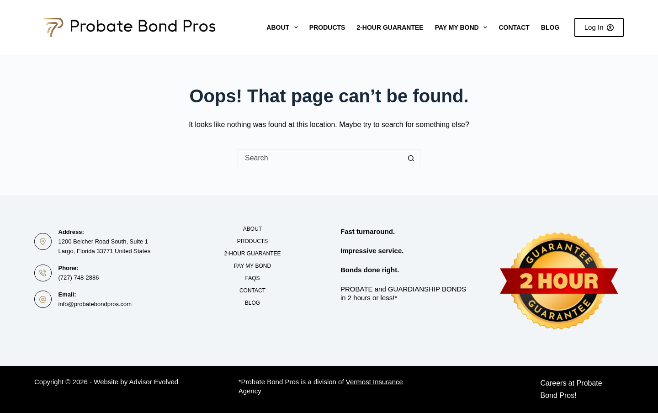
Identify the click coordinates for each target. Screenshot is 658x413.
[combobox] (320, 158)
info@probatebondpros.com (95, 304)
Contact (514, 27)
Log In (599, 27)
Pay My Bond (463, 27)
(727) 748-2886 (78, 277)
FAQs (252, 278)
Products (327, 27)
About (284, 27)
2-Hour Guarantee (389, 27)
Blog (550, 27)
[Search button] (411, 158)
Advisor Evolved (154, 382)
